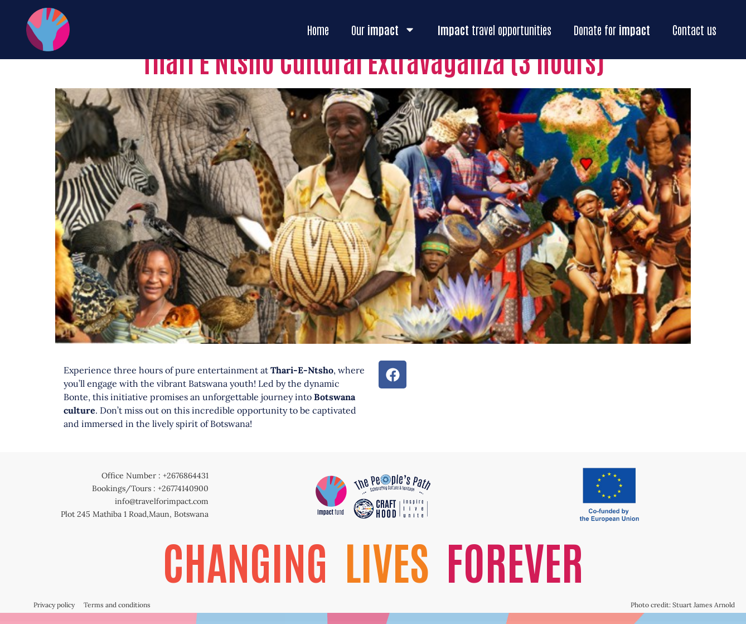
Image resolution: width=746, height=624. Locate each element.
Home (318, 29)
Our (383, 29)
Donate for (612, 29)
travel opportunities (494, 29)
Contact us (694, 29)
